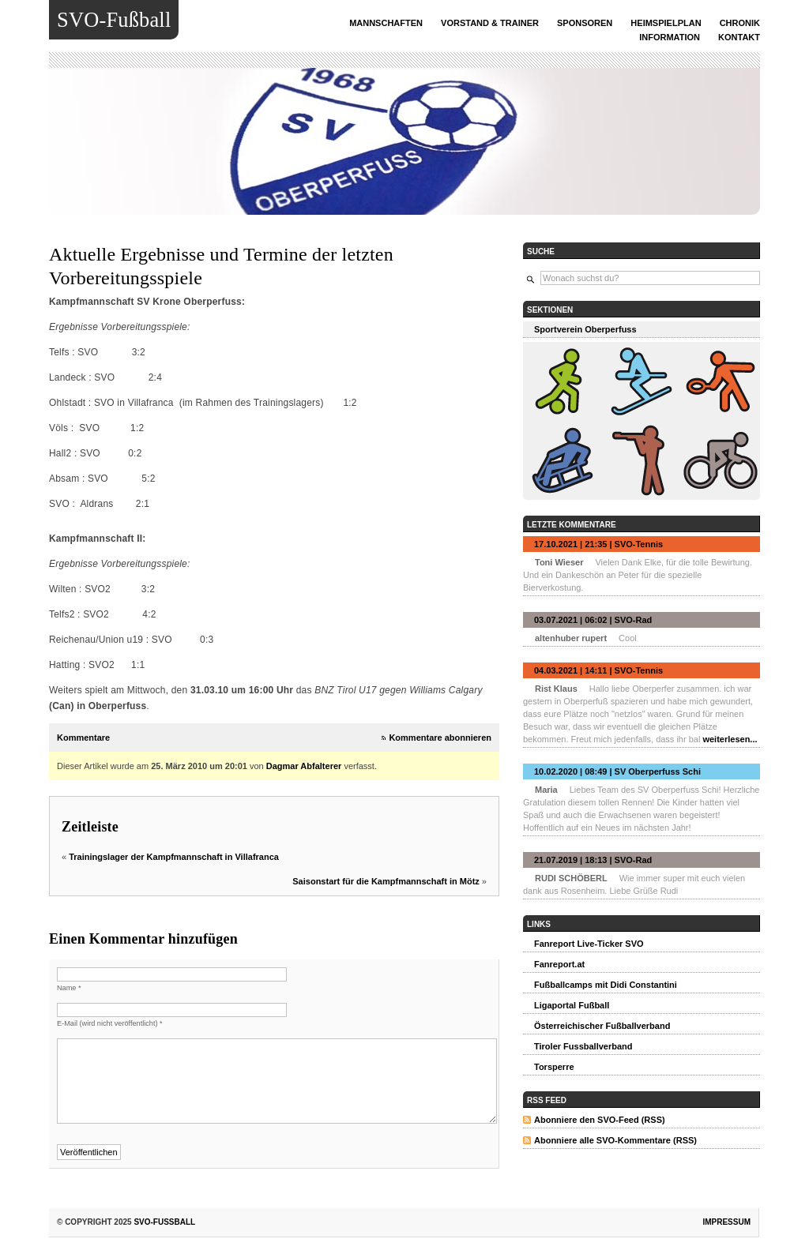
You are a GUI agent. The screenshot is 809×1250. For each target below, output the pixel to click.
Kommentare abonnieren (440, 737)
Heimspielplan (665, 23)
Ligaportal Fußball (571, 1005)
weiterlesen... (729, 739)
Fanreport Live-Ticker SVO (589, 943)
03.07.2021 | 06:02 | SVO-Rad (593, 620)
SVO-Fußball (114, 20)
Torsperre (554, 1067)
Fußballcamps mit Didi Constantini (605, 984)
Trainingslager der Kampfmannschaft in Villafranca (174, 856)
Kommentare (83, 737)
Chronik (740, 23)
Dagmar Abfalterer (304, 766)
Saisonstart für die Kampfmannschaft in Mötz (386, 881)
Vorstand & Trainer (490, 23)
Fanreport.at (559, 964)
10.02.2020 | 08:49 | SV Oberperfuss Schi (617, 771)
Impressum (726, 1222)
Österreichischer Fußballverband (602, 1025)
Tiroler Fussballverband (583, 1046)
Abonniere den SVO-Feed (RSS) (599, 1119)
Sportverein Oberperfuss (585, 329)
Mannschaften (386, 23)
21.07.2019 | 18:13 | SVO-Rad (593, 860)
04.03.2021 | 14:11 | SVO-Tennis (598, 670)
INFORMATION (669, 37)
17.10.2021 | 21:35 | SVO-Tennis (598, 544)
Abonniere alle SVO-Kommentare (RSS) (615, 1140)
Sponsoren (584, 23)
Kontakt (739, 37)
